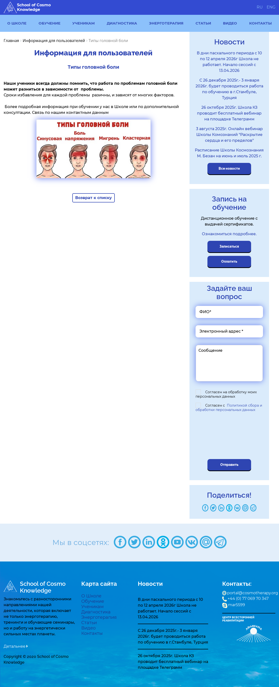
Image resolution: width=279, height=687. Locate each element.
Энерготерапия (166, 23)
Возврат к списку (93, 197)
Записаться (229, 246)
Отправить (229, 465)
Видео (230, 23)
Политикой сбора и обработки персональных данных (229, 407)
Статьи (203, 23)
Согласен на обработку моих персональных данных (226, 394)
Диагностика (122, 23)
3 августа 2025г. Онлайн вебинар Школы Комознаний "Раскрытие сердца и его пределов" (229, 134)
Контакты (260, 23)
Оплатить (229, 261)
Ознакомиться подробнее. (229, 234)
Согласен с (229, 407)
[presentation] (230, 436)
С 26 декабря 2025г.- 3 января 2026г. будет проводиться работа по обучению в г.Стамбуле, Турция (173, 636)
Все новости (229, 168)
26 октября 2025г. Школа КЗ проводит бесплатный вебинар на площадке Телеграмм (229, 113)
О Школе (16, 23)
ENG (271, 7)
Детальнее (14, 646)
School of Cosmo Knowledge (27, 7)
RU (260, 7)
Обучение (49, 23)
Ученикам (83, 23)
